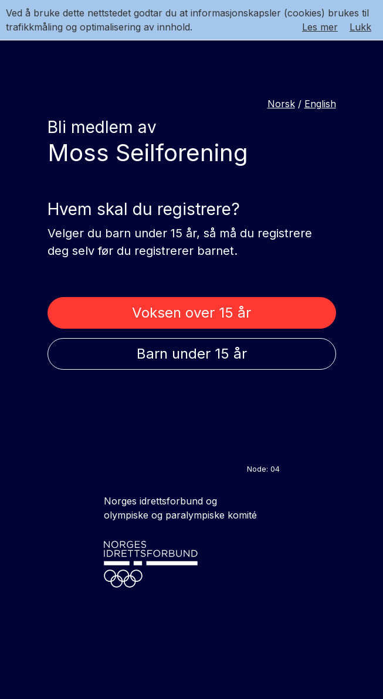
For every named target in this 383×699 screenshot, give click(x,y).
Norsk (281, 104)
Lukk (360, 27)
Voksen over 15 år (191, 312)
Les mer (320, 27)
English (320, 104)
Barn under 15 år (192, 353)
